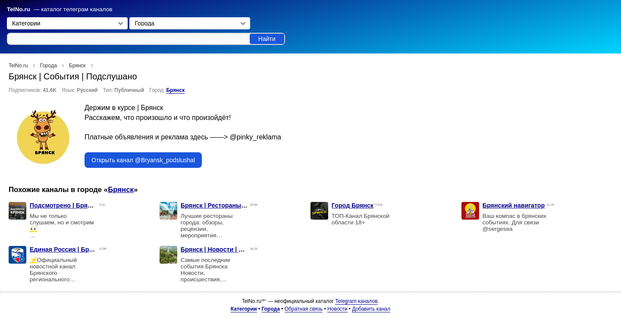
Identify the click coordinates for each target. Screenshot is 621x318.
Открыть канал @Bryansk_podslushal (143, 160)
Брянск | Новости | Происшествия (232, 249)
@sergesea (498, 229)
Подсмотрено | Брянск (64, 205)
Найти (267, 38)
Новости (337, 309)
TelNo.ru (18, 9)
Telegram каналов (356, 301)
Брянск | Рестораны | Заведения (230, 205)
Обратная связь (304, 309)
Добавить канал (371, 309)
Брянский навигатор (514, 205)
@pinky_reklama (255, 137)
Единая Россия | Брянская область (83, 249)
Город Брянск (352, 205)
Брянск (175, 90)
